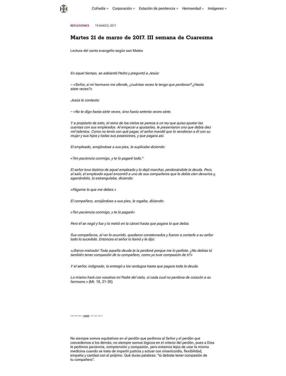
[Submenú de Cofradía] (107, 8)
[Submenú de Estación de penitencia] (177, 8)
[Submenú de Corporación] (134, 8)
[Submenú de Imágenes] (226, 8)
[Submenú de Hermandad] (203, 8)
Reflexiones (79, 25)
